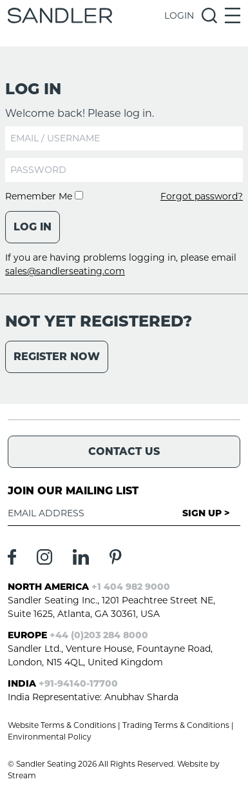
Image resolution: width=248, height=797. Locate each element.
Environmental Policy (49, 737)
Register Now (57, 356)
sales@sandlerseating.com (65, 271)
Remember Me (44, 196)
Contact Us (124, 451)
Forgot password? (201, 196)
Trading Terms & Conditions (175, 725)
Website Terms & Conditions (62, 725)
